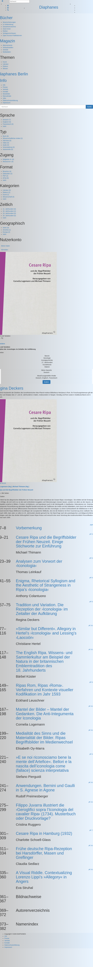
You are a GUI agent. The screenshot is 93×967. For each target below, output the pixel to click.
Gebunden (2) (7, 173)
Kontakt (5, 91)
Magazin (7, 41)
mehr (4, 126)
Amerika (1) (7, 230)
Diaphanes (48, 7)
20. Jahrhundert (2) (9, 211)
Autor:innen (7, 29)
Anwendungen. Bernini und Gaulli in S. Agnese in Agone (45, 787)
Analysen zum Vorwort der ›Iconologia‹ (39, 563)
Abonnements (7, 45)
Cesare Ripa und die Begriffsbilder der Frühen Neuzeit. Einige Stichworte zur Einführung (46, 541)
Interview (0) (7, 140)
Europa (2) (6, 232)
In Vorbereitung (8, 24)
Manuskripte (7, 96)
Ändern (46, 382)
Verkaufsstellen (8, 47)
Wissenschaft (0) (8, 197)
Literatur (5, 64)
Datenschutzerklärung (10, 100)
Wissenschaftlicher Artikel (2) (13, 138)
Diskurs (5, 66)
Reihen (5, 31)
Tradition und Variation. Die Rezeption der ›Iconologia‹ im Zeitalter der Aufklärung (42, 609)
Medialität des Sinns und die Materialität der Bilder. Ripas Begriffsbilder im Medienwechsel (44, 737)
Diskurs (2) (6, 192)
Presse (5, 87)
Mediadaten (7, 52)
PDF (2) (5, 176)
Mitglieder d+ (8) (8, 159)
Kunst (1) (6, 194)
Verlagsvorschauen (9, 33)
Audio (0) (6, 145)
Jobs (4, 98)
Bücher (6, 17)
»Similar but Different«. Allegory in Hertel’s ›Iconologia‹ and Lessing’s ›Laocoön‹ (46, 633)
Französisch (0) (8, 124)
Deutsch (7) (7, 120)
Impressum (6, 103)
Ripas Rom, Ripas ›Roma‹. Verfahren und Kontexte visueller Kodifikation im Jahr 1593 (44, 689)
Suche (89, 107)
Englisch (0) (7, 122)
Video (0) (6, 143)
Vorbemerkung (29, 528)
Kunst (5, 62)
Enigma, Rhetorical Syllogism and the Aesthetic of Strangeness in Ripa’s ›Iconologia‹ (45, 585)
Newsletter (6, 94)
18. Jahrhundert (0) (9, 215)
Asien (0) (6, 228)
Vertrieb (5, 50)
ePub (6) (6, 178)
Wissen (5, 68)
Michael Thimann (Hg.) (21, 486)
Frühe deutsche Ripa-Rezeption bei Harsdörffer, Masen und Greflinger (44, 853)
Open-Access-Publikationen (12, 35)
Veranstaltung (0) (9, 147)
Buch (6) (6, 136)
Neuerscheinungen (9, 22)
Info (3, 80)
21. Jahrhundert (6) (9, 209)
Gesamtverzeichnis (9, 27)
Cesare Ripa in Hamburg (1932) (44, 833)
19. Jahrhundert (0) (9, 213)
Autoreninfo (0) (8, 149)
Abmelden (4, 250)
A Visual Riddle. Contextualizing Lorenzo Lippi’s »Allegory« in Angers (44, 877)
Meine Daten (5, 246)
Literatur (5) (7, 190)
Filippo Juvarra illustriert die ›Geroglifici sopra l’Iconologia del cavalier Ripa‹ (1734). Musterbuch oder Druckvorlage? (46, 812)
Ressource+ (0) (8, 161)
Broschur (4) (7, 171)
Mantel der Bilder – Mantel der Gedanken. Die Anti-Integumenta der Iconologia (44, 713)
